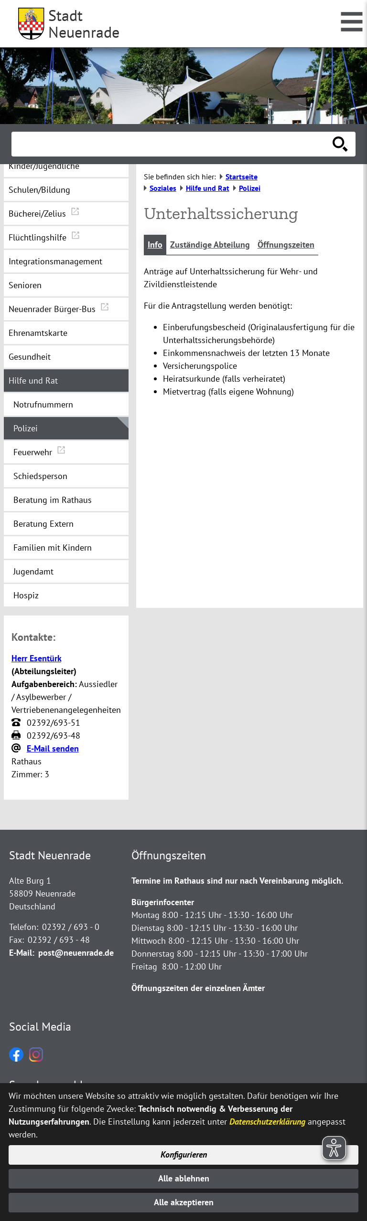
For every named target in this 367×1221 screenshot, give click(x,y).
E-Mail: (21, 952)
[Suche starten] (340, 144)
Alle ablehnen (183, 1178)
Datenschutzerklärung (267, 1121)
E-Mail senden (53, 748)
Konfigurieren (184, 1154)
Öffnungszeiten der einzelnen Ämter (198, 987)
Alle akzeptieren (184, 1202)
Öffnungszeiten (286, 245)
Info (155, 245)
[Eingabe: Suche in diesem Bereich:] (173, 144)
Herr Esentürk (36, 658)
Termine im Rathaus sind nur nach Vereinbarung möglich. (237, 880)
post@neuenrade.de (76, 952)
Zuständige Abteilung (210, 245)
